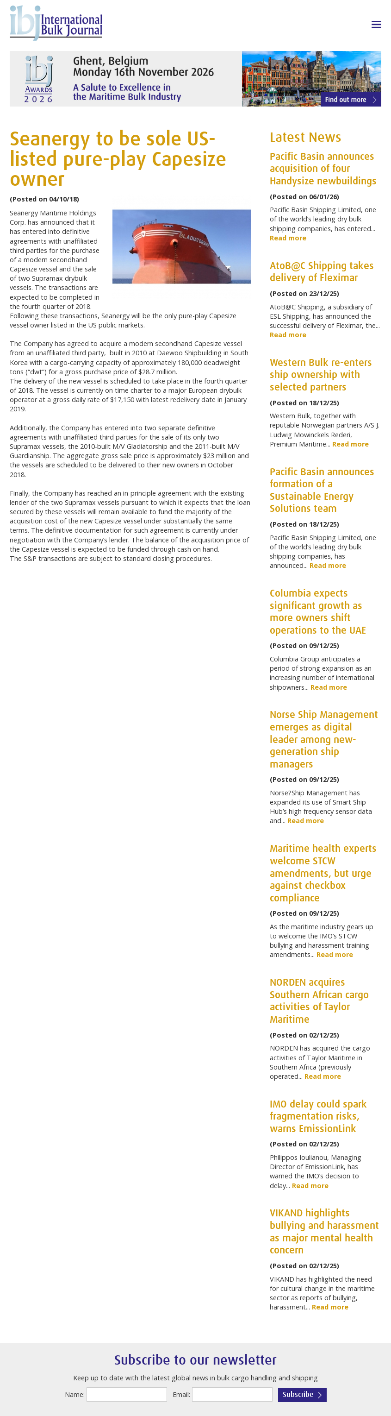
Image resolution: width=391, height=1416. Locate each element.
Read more (288, 237)
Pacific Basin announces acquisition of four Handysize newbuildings (323, 169)
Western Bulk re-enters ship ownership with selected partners (321, 375)
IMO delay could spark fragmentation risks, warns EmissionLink (318, 1117)
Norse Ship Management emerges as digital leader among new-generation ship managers (324, 739)
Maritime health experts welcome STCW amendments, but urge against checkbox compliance (323, 873)
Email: (181, 1394)
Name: (75, 1394)
